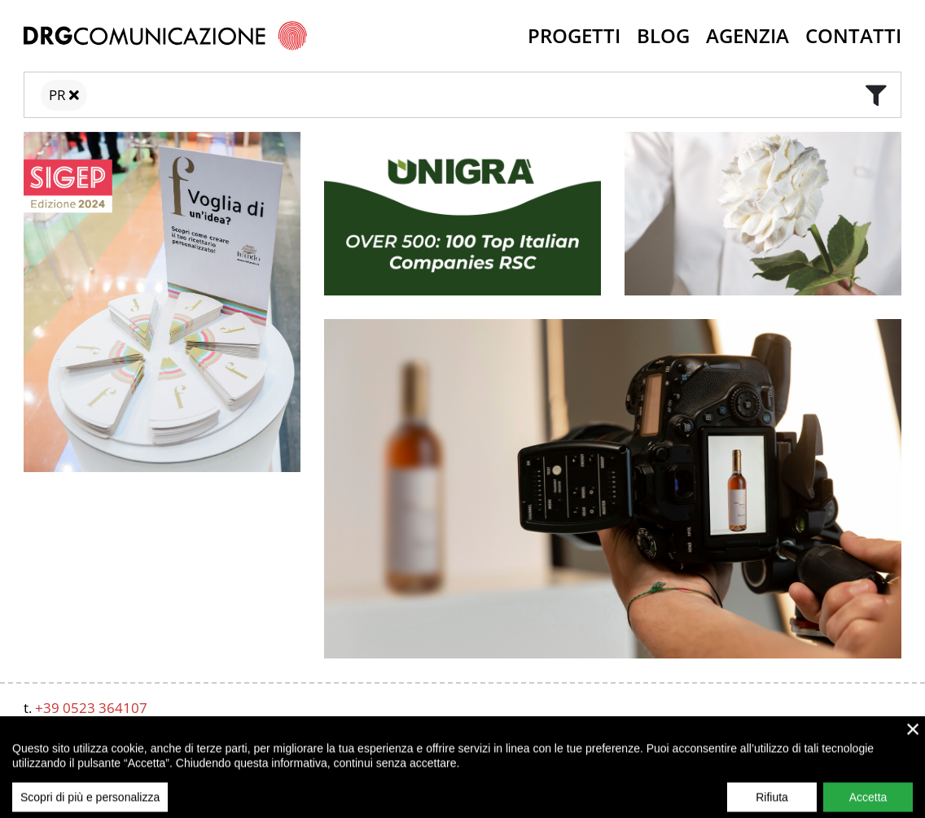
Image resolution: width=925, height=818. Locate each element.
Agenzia (747, 35)
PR (57, 94)
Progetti (574, 35)
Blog (663, 35)
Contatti (853, 35)
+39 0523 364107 (91, 707)
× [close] (913, 748)
